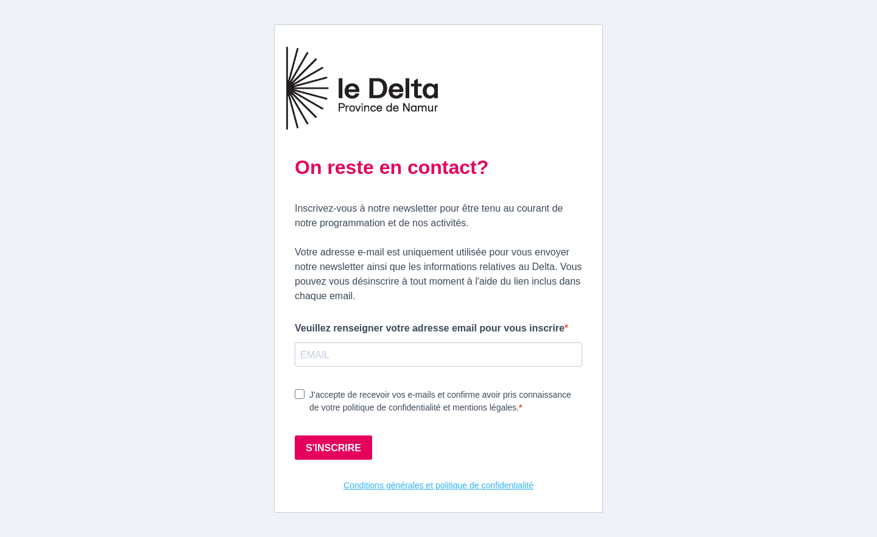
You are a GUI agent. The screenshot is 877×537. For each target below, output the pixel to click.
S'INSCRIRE (333, 448)
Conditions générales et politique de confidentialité (438, 485)
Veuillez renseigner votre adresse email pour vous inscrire (430, 328)
